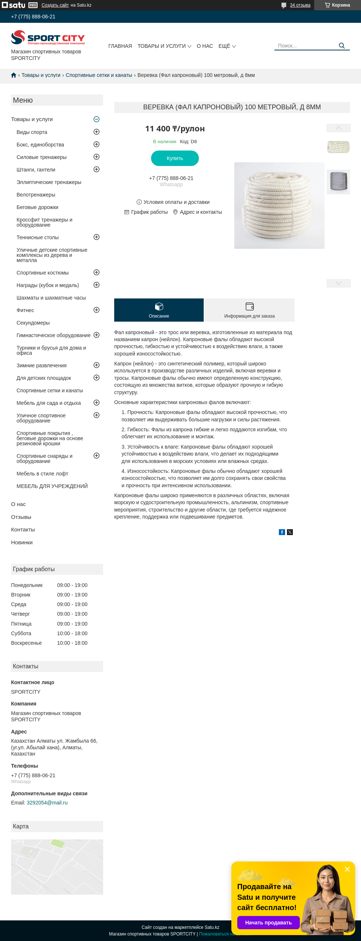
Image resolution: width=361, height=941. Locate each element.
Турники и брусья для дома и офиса (51, 350)
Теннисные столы (38, 237)
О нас (205, 46)
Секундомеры (33, 323)
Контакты (23, 529)
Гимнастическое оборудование (54, 335)
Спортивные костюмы (43, 273)
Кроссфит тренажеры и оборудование (45, 222)
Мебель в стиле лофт (42, 474)
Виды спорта (32, 132)
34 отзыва (300, 5)
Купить (175, 158)
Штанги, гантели (36, 170)
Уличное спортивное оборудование (41, 418)
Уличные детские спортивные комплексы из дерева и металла (52, 255)
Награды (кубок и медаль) (48, 285)
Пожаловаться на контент (225, 934)
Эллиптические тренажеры (49, 182)
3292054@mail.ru (47, 803)
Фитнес (25, 310)
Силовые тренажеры (42, 157)
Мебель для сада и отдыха (49, 403)
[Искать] (341, 45)
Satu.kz (211, 927)
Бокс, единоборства (40, 145)
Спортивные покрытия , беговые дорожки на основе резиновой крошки (50, 438)
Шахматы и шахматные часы (51, 298)
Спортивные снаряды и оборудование (45, 458)
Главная (120, 46)
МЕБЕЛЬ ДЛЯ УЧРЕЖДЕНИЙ (52, 486)
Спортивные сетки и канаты (99, 75)
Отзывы (21, 517)
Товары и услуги (161, 46)
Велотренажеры (36, 195)
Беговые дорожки (37, 207)
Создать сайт (55, 5)
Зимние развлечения (42, 365)
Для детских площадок (44, 378)
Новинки (22, 542)
